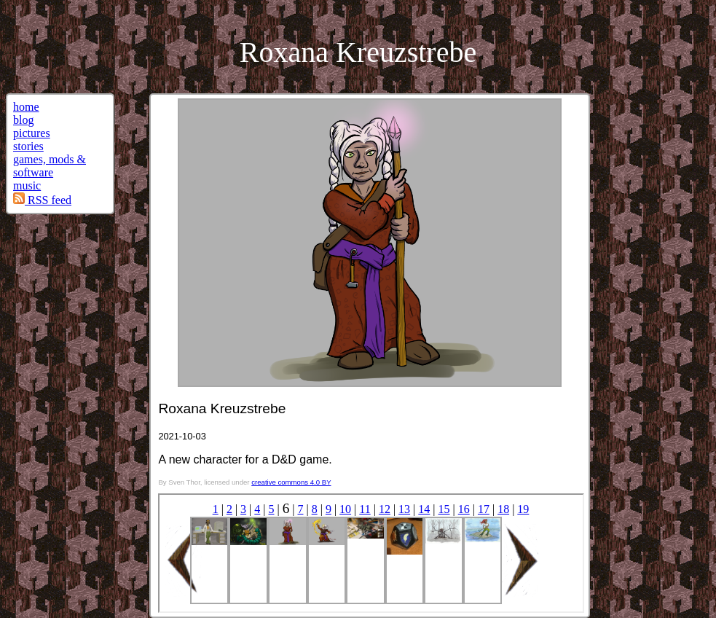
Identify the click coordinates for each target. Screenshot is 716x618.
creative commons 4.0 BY (291, 482)
